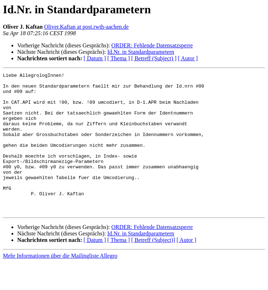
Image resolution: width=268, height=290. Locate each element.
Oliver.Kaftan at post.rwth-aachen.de (86, 27)
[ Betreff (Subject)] (153, 268)
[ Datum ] (94, 58)
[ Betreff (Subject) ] (153, 58)
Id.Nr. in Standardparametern (140, 52)
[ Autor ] (188, 58)
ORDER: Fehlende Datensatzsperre (152, 45)
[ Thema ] (118, 58)
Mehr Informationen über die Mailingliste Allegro (60, 284)
